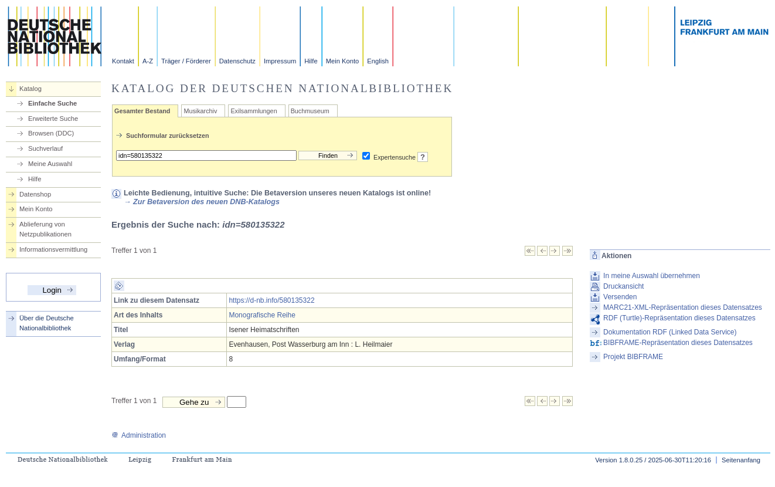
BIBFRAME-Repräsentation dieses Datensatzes (678, 343)
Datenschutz (237, 61)
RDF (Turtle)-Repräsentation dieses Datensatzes (679, 318)
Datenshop (35, 194)
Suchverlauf (45, 148)
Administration (138, 435)
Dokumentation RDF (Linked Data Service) (669, 332)
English (378, 61)
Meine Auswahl (50, 163)
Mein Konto (342, 61)
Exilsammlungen (253, 110)
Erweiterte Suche (53, 118)
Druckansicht (623, 286)
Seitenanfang (741, 460)
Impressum (280, 61)
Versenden (620, 297)
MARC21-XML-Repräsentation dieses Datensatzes (682, 307)
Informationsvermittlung (53, 249)
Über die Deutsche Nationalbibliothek (46, 323)
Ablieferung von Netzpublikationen (45, 229)
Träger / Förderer (186, 61)
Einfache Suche (52, 103)
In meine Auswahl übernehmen (651, 276)
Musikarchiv (200, 110)
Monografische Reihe (262, 315)
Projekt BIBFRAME (633, 357)
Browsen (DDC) (51, 133)
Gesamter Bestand (142, 110)
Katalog (30, 88)
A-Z (147, 61)
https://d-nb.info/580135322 (271, 300)
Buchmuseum (310, 110)
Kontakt (123, 61)
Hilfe (310, 61)
